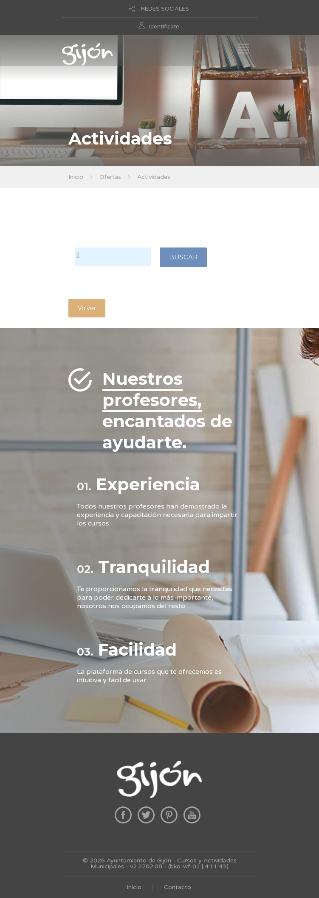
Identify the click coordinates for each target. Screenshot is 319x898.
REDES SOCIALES (165, 9)
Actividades (153, 177)
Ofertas (110, 177)
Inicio (75, 177)
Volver (87, 308)
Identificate (164, 26)
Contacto (177, 887)
